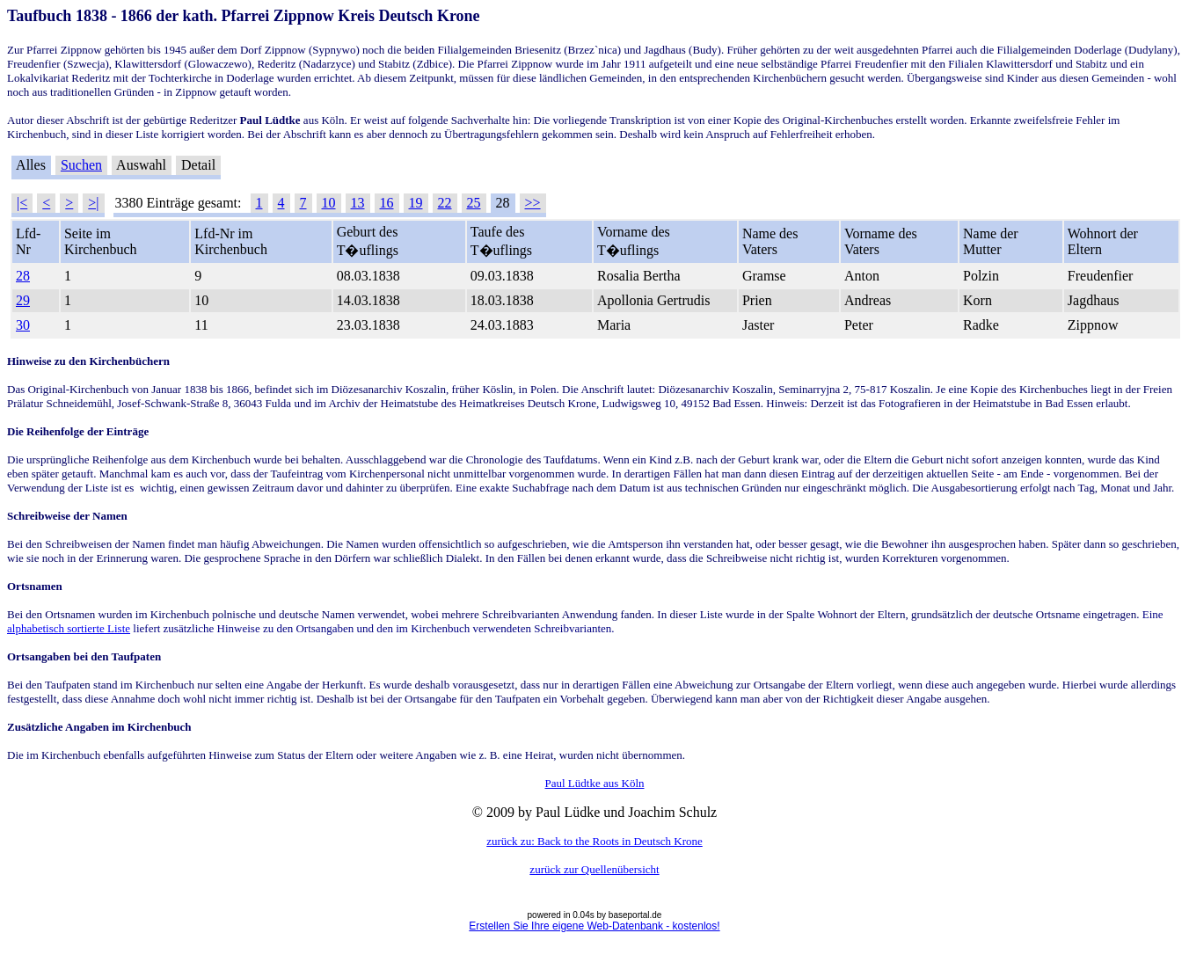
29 (23, 300)
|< (22, 202)
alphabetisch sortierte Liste (68, 628)
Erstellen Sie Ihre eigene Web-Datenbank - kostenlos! (594, 926)
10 (329, 202)
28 (23, 275)
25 (474, 202)
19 (416, 202)
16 (387, 202)
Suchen (81, 164)
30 (23, 324)
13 (358, 202)
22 (445, 202)
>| (93, 202)
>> (533, 202)
